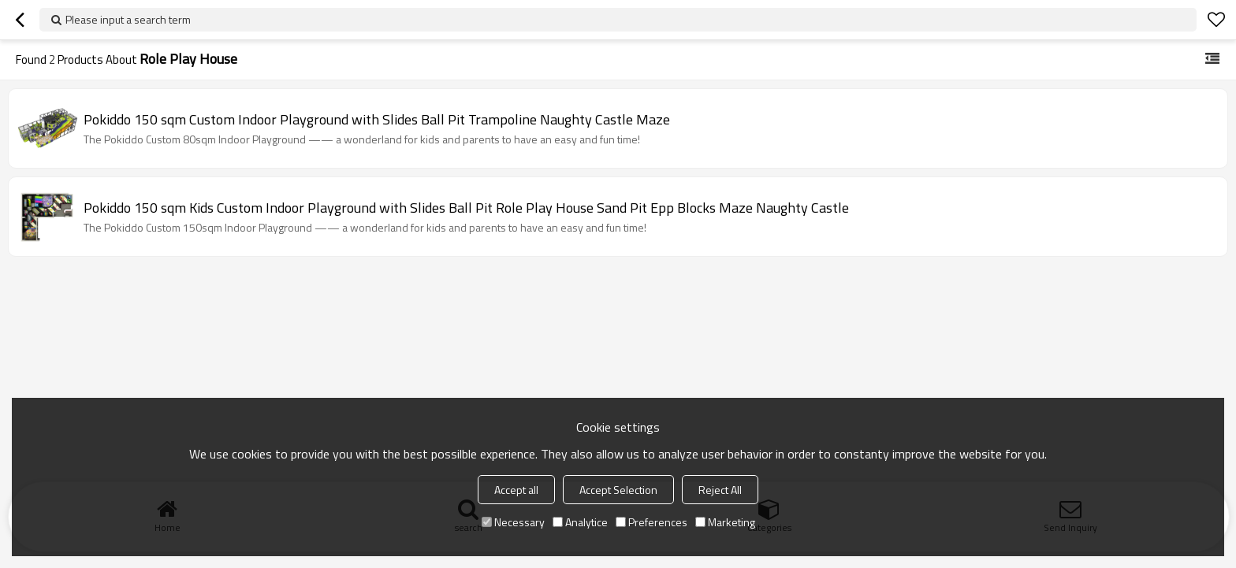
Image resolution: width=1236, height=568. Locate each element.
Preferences (651, 522)
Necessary (513, 522)
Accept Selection (618, 489)
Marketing (725, 522)
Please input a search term (128, 19)
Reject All (720, 489)
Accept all (516, 489)
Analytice (580, 522)
